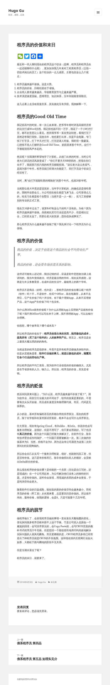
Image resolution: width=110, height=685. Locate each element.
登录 (44, 611)
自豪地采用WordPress (27, 679)
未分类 (54, 582)
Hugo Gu (16, 10)
